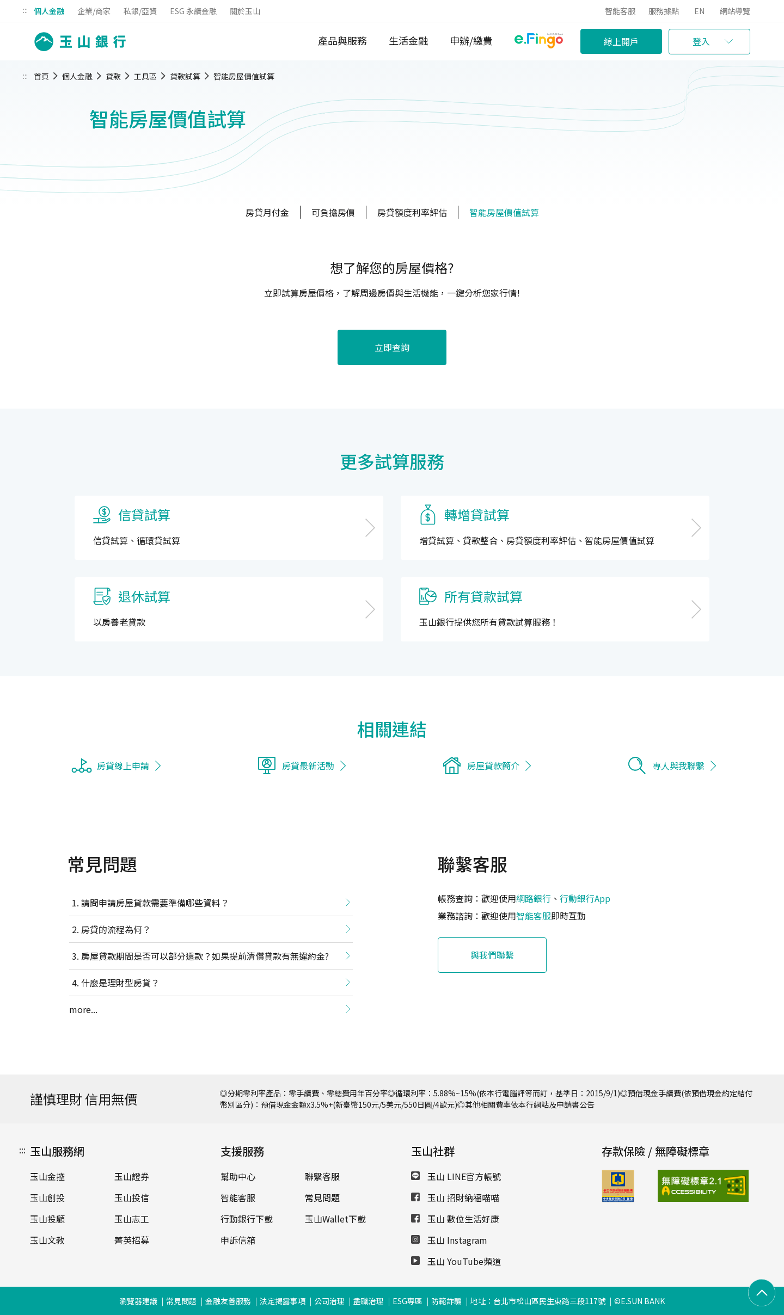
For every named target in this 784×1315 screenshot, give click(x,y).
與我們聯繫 (492, 954)
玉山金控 (47, 1176)
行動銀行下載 (246, 1218)
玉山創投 (47, 1197)
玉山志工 (131, 1218)
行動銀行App (585, 898)
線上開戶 (621, 41)
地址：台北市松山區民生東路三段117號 (537, 1300)
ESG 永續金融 (193, 10)
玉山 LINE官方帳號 (456, 1176)
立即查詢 (392, 347)
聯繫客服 (322, 1176)
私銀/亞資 (140, 10)
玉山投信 (131, 1197)
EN (699, 10)
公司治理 (329, 1300)
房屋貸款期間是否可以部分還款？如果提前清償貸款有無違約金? (205, 955)
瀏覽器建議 (138, 1300)
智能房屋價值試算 (243, 76)
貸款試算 (185, 76)
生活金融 (408, 40)
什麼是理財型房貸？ (120, 982)
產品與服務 (342, 40)
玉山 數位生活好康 (455, 1218)
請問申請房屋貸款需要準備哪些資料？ (155, 902)
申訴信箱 (237, 1239)
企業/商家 (94, 10)
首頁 (41, 76)
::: (25, 9)
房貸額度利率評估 (412, 212)
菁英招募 (131, 1239)
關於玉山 (245, 10)
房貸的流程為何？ (116, 929)
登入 (701, 41)
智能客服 (620, 10)
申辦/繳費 (471, 40)
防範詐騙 (446, 1300)
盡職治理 (368, 1300)
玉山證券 (131, 1176)
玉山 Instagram (449, 1239)
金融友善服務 (228, 1300)
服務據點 (663, 10)
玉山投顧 (47, 1218)
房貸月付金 (267, 212)
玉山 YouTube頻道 (456, 1261)
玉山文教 (47, 1239)
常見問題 (322, 1197)
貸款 (113, 76)
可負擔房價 (333, 212)
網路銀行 (533, 898)
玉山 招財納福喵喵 (455, 1197)
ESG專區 (407, 1300)
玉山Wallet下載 (335, 1218)
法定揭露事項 (282, 1300)
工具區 (145, 76)
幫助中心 (237, 1176)
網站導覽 (735, 10)
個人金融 (49, 10)
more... (83, 1009)
